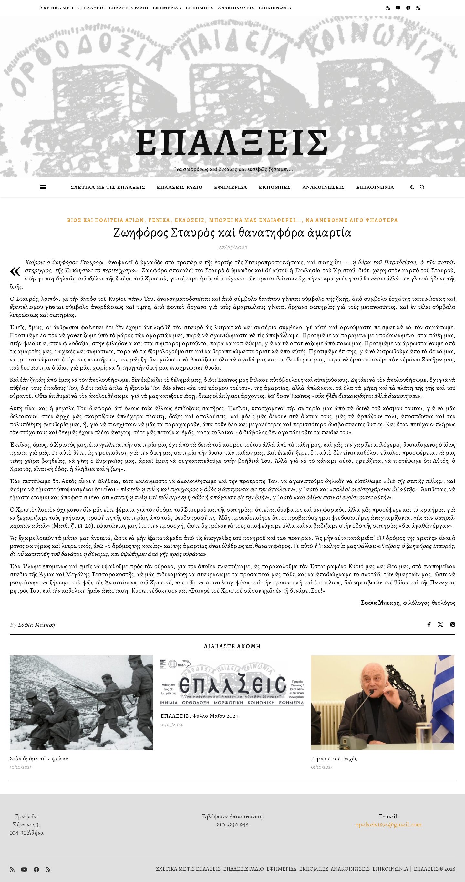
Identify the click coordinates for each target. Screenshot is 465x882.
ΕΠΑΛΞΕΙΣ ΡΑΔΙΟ (129, 7)
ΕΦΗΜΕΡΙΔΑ (167, 7)
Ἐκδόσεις (190, 220)
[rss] (388, 8)
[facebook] (408, 8)
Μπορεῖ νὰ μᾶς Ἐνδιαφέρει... (255, 220)
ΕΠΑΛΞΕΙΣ (232, 142)
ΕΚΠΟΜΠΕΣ (199, 7)
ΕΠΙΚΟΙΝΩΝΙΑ (275, 7)
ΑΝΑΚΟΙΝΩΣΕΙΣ (236, 7)
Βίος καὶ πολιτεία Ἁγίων (105, 220)
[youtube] (398, 8)
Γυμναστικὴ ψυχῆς (334, 758)
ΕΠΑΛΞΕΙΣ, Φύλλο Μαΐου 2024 (199, 716)
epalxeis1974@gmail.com (389, 824)
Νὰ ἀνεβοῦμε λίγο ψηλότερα (352, 220)
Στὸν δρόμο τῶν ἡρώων (39, 758)
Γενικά (159, 220)
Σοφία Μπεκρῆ (36, 625)
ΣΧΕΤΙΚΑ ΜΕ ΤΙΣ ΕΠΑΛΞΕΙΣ (72, 7)
